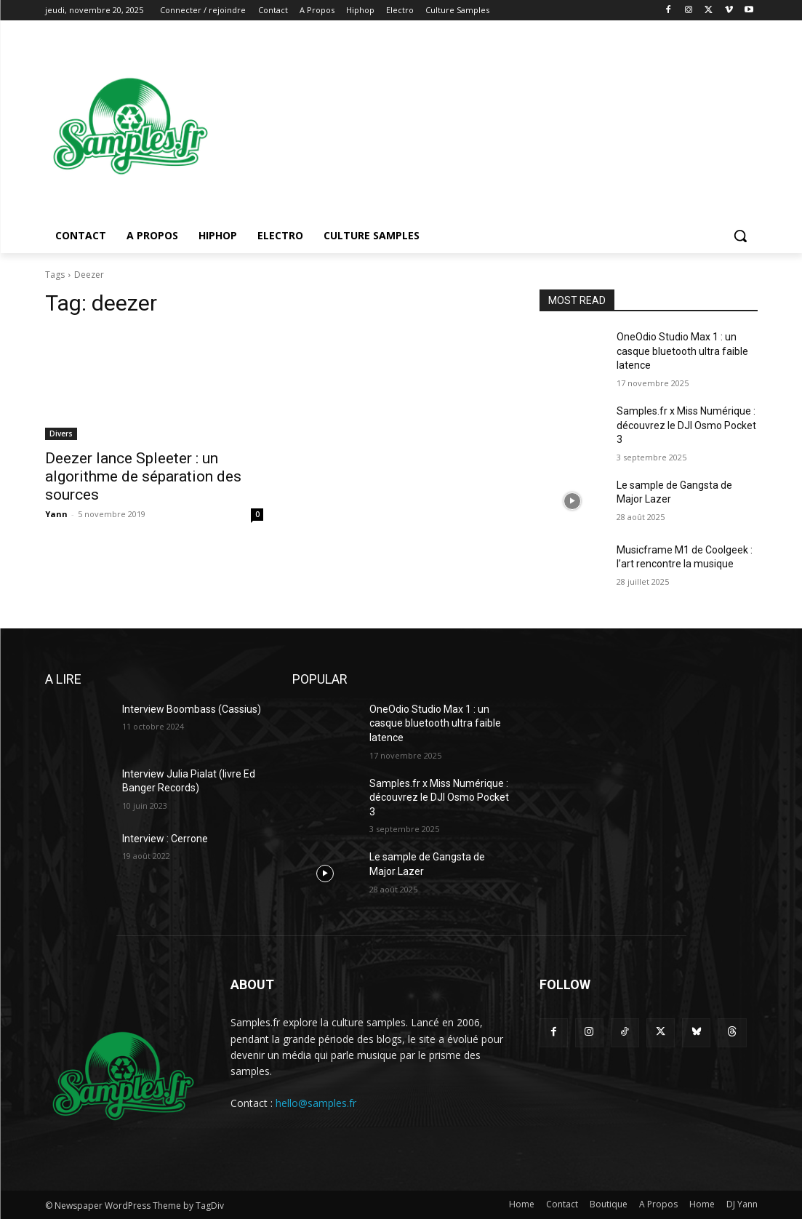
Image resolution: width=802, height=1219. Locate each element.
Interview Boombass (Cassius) (191, 709)
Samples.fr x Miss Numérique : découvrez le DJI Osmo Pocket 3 (686, 425)
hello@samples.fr (316, 1103)
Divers (61, 433)
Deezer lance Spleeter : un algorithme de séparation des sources (143, 476)
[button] (740, 235)
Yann (56, 513)
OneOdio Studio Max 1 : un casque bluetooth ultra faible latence (682, 351)
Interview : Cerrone (165, 838)
